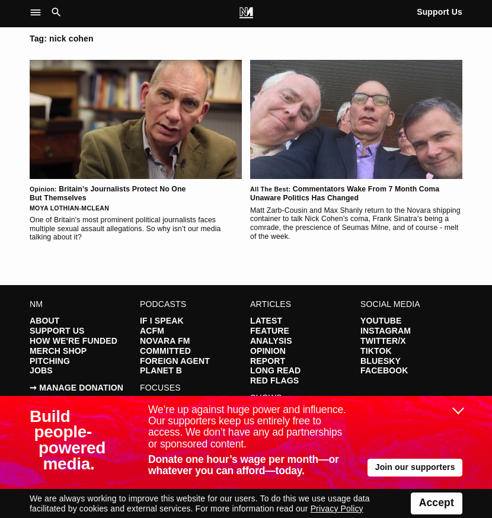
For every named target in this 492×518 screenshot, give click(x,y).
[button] (39, 13)
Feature (269, 330)
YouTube (380, 320)
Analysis (271, 341)
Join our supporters (415, 467)
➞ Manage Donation (76, 387)
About (44, 320)
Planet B (161, 370)
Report (267, 361)
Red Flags (274, 380)
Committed (165, 351)
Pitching (50, 361)
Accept (436, 503)
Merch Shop (58, 351)
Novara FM (165, 341)
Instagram (385, 330)
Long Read (275, 370)
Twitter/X (383, 341)
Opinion (268, 351)
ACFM (152, 330)
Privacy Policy (337, 508)
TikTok (376, 351)
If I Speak (162, 320)
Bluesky (380, 361)
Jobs (41, 370)
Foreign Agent (175, 361)
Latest (266, 320)
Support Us (439, 12)
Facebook (384, 370)
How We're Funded (73, 341)
